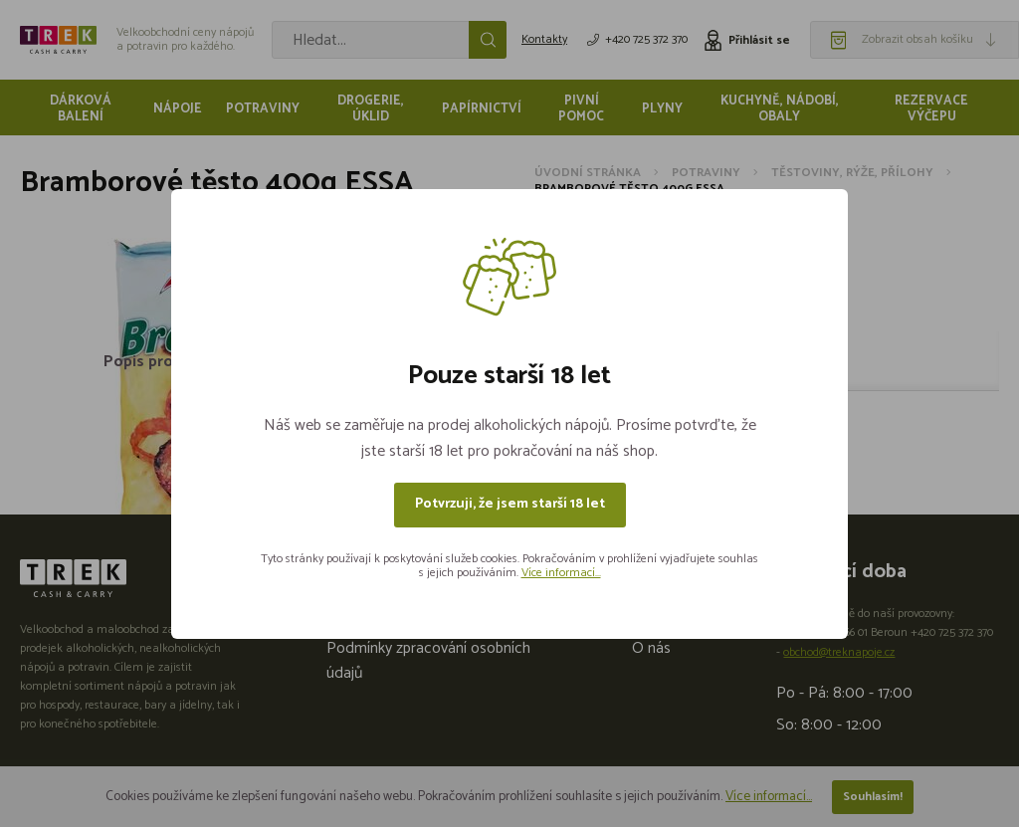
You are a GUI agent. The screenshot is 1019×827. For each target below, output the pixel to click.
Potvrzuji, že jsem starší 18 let (510, 504)
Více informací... (561, 572)
